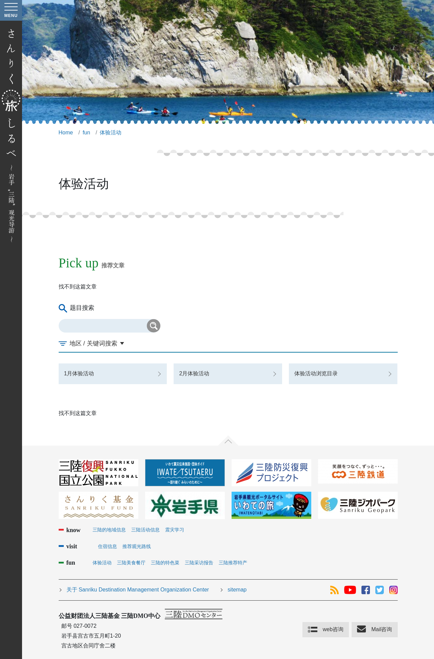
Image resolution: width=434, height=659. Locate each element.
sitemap (237, 589)
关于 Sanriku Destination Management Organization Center (137, 589)
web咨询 (333, 629)
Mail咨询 (381, 629)
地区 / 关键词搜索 (93, 343)
